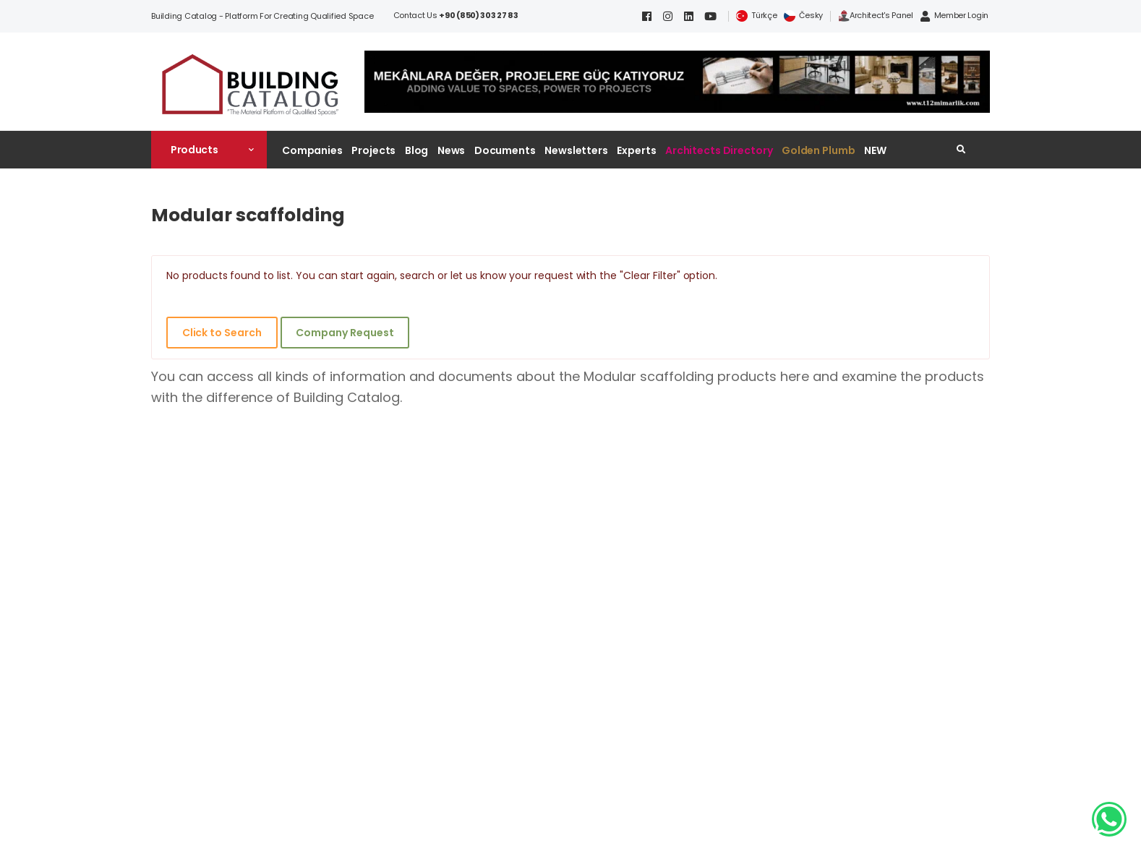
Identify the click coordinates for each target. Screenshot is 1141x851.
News (451, 150)
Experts (636, 150)
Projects (373, 150)
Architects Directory (718, 150)
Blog (417, 150)
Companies (312, 150)
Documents (505, 150)
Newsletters (576, 150)
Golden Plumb (818, 150)
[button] (209, 149)
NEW (875, 150)
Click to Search (222, 332)
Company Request (344, 332)
